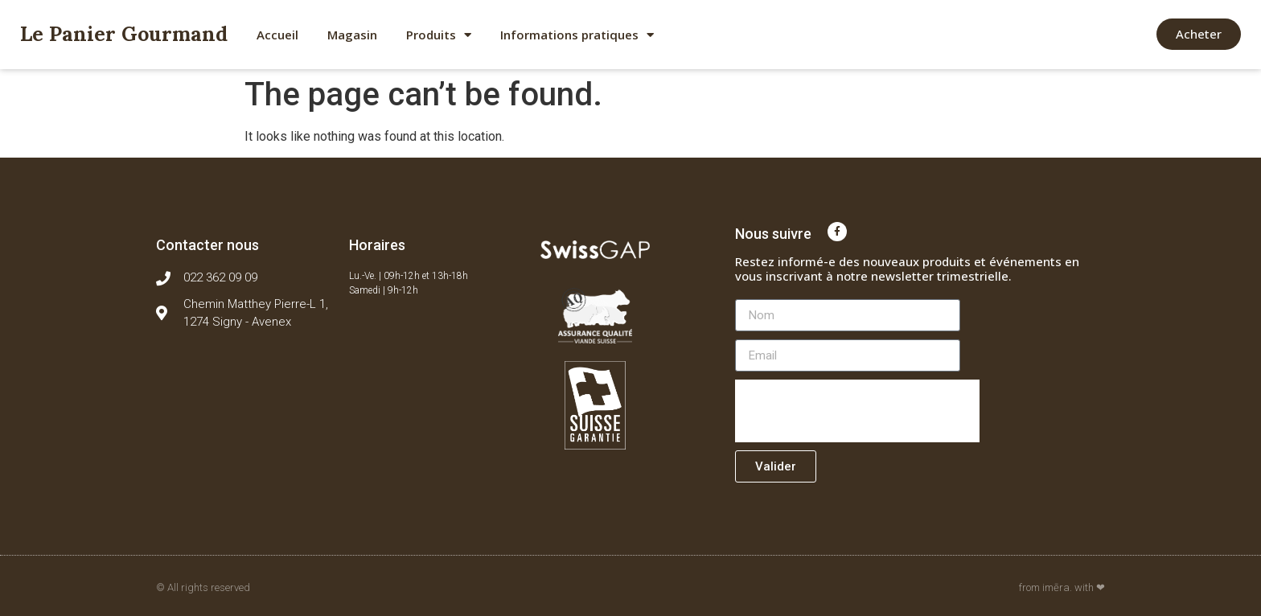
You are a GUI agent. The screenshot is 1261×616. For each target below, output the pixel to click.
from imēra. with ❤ (1062, 587)
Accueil (277, 35)
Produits (438, 35)
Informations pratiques (577, 35)
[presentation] (857, 411)
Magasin (352, 35)
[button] (1198, 34)
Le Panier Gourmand (124, 34)
